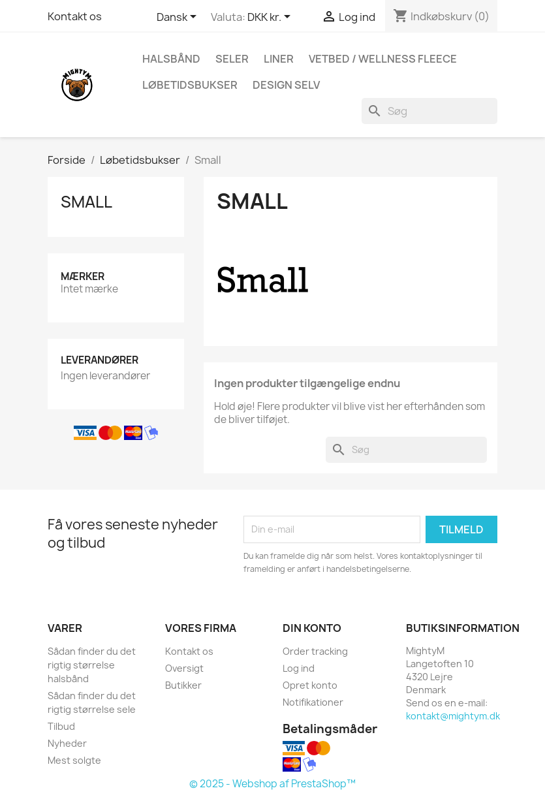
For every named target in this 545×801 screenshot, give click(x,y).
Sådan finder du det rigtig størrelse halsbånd (92, 665)
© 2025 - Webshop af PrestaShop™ (272, 784)
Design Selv (286, 85)
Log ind (299, 668)
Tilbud (61, 726)
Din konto (312, 628)
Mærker (82, 276)
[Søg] (429, 111)
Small (86, 202)
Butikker (183, 685)
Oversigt (184, 668)
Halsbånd (171, 59)
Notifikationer (313, 702)
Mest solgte (74, 760)
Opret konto (310, 685)
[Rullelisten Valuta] (271, 17)
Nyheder (67, 743)
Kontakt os (75, 16)
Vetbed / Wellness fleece (383, 59)
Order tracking (315, 651)
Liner (279, 59)
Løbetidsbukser (190, 85)
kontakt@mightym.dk (453, 716)
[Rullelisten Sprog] (179, 17)
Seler (232, 59)
